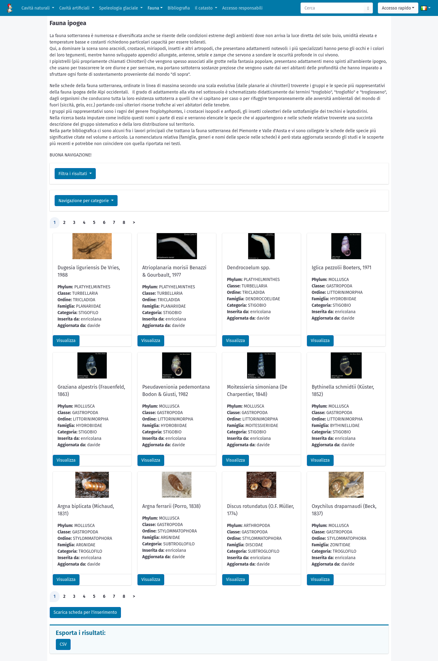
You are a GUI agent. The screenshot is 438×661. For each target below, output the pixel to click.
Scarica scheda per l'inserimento (85, 612)
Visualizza (66, 340)
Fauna (153, 8)
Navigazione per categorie (84, 200)
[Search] (332, 7)
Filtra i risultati (73, 173)
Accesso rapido (396, 8)
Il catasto (204, 8)
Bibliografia (179, 8)
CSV (63, 644)
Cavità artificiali (75, 8)
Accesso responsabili (242, 8)
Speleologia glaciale (119, 8)
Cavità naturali (36, 8)
